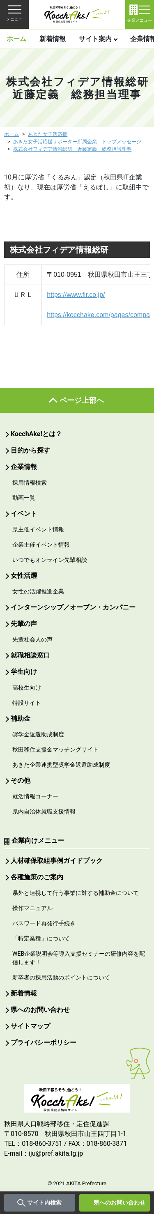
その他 (20, 780)
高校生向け (26, 687)
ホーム (16, 39)
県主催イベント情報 (38, 529)
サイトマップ (30, 1026)
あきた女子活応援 (47, 134)
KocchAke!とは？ (36, 434)
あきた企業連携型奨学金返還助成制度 (61, 764)
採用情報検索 (29, 482)
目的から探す (30, 450)
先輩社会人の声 (32, 639)
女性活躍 (24, 575)
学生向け (24, 672)
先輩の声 (24, 624)
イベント (24, 513)
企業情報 (24, 467)
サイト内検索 (44, 1202)
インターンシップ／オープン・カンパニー (73, 607)
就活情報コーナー (35, 796)
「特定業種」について (41, 938)
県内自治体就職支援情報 (44, 811)
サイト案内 (95, 39)
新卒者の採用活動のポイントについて (61, 977)
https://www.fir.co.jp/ (76, 294)
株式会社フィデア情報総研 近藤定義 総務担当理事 (72, 149)
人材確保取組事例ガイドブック (57, 861)
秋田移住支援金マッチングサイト (55, 749)
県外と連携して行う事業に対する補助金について (75, 893)
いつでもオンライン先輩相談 (49, 559)
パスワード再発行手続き (44, 923)
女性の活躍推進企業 (38, 591)
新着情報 (52, 39)
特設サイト (26, 702)
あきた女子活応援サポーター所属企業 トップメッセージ (77, 142)
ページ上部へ (82, 400)
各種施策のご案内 (37, 877)
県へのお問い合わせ (119, 1202)
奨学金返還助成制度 (38, 734)
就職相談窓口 (30, 655)
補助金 (20, 718)
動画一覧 (23, 497)
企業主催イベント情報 (41, 544)
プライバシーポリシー (43, 1042)
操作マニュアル (32, 908)
